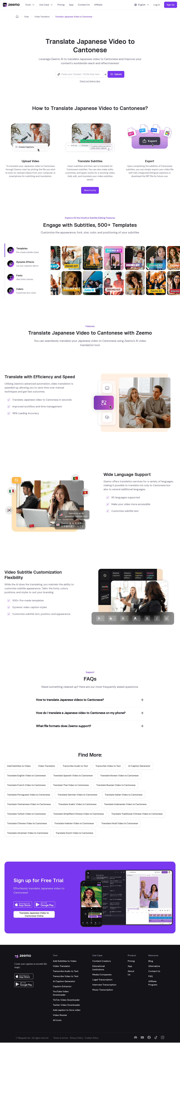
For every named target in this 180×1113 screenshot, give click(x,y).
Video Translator (42, 16)
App (71, 4)
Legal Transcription (102, 979)
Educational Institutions (98, 968)
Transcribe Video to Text (65, 976)
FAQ (150, 976)
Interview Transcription (104, 984)
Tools (30, 4)
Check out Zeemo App (90, 81)
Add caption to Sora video (66, 1010)
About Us (131, 973)
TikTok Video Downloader (66, 999)
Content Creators (101, 961)
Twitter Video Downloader (66, 1004)
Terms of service (60, 1038)
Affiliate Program (152, 983)
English (141, 4)
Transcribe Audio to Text (65, 971)
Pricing (61, 4)
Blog (150, 961)
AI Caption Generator (64, 981)
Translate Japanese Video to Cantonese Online (34, 914)
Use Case (46, 4)
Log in (157, 4)
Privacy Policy (76, 1038)
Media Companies (102, 974)
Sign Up (171, 4)
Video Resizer (60, 1015)
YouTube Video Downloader (61, 993)
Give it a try (90, 190)
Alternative (154, 966)
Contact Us (84, 4)
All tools (57, 1020)
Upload (116, 74)
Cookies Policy (91, 1038)
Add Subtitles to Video (64, 961)
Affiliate (98, 4)
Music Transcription (102, 989)
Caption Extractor (62, 986)
